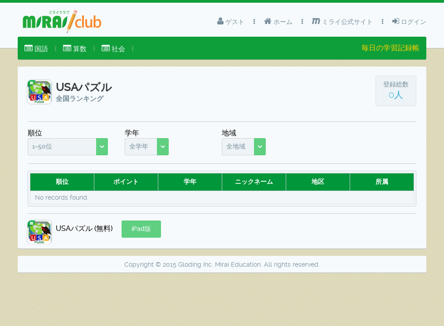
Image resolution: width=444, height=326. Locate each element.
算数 (75, 48)
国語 (36, 48)
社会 (113, 48)
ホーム (278, 21)
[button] (141, 229)
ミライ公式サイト (342, 21)
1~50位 (42, 146)
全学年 (138, 146)
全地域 (235, 146)
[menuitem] (36, 49)
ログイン (409, 21)
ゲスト (230, 21)
